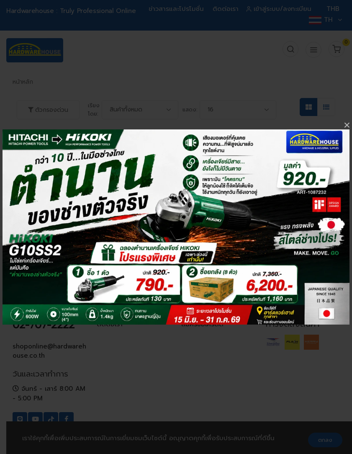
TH (325, 19)
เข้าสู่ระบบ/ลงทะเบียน (279, 8)
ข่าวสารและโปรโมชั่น (176, 8)
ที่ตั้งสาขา (110, 312)
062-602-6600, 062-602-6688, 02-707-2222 (50, 311)
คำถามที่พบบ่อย (203, 290)
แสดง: (190, 110)
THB (332, 8)
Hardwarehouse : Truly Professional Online (71, 10)
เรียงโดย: (94, 109)
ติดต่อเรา (226, 8)
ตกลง (325, 440)
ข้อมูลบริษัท (113, 290)
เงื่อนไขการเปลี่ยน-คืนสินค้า (211, 307)
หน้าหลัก (23, 81)
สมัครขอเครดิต (202, 324)
